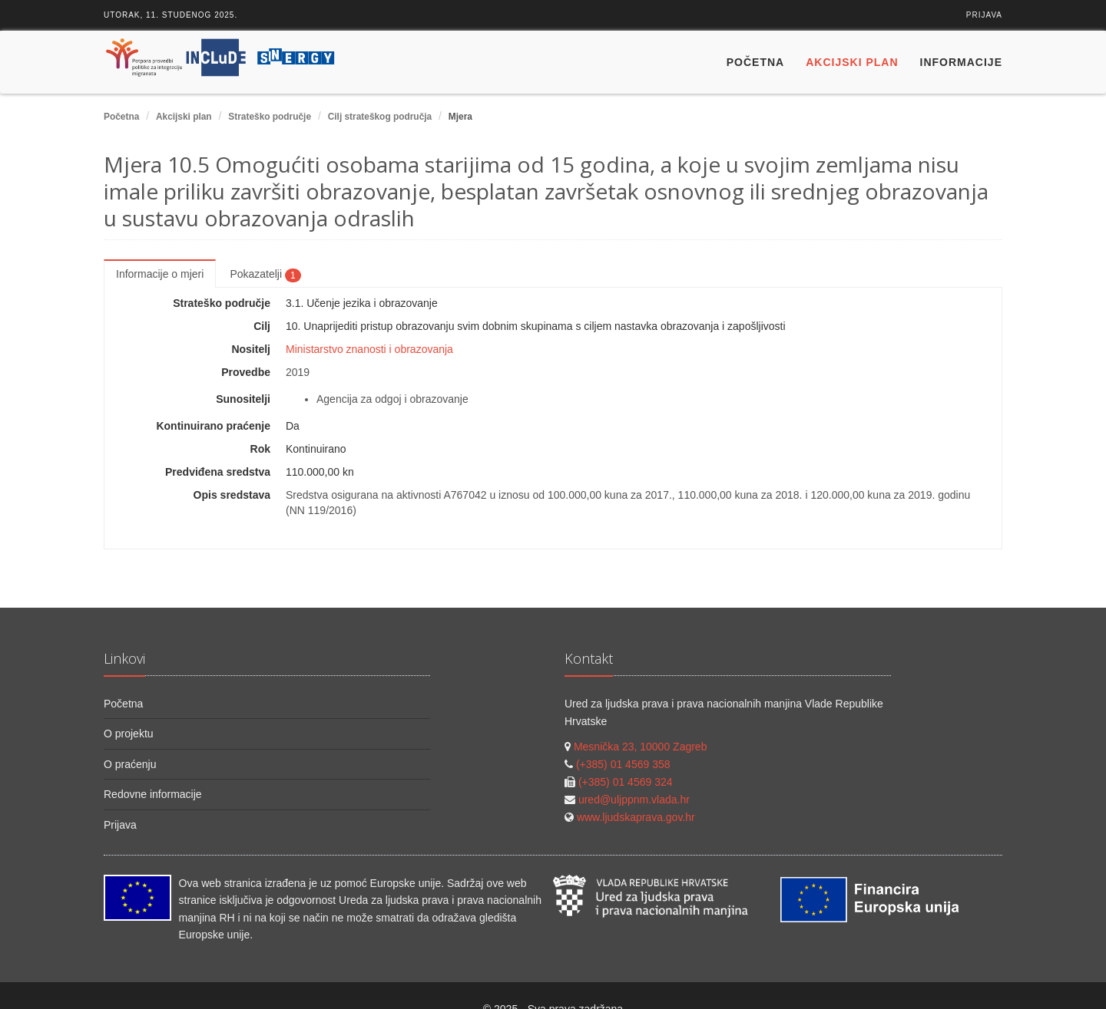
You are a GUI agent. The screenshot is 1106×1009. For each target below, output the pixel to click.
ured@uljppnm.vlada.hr (634, 799)
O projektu (129, 733)
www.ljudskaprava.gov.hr (636, 817)
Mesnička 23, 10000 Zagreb (640, 746)
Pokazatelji (265, 275)
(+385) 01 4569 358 (623, 764)
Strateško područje (269, 116)
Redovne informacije (153, 794)
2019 (298, 372)
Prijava (984, 15)
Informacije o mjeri (160, 274)
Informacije (961, 62)
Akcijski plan (852, 62)
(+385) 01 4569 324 (625, 782)
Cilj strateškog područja (380, 116)
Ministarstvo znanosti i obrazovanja (369, 349)
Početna (755, 62)
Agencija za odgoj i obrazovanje (392, 399)
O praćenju (130, 764)
